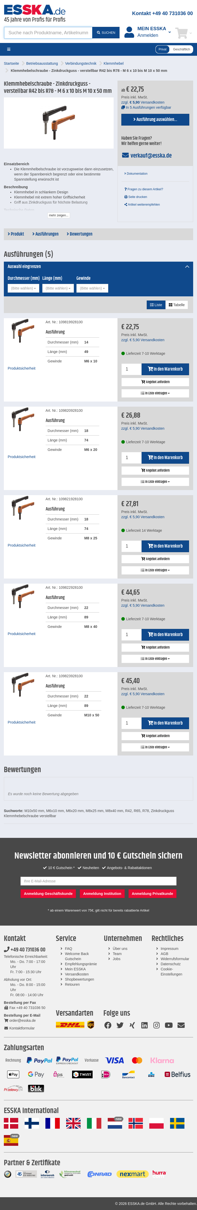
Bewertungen (79, 234)
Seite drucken (135, 197)
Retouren (72, 984)
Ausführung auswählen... (155, 119)
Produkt (16, 234)
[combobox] (23, 288)
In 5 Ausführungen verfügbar (146, 107)
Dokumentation (135, 173)
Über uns (120, 949)
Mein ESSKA (75, 969)
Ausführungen (45, 234)
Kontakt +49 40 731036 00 (162, 13)
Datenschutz (171, 964)
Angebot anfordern (155, 382)
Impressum (169, 949)
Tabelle (177, 305)
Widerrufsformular (175, 959)
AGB (164, 954)
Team (117, 954)
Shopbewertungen (79, 979)
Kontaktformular (19, 1028)
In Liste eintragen (155, 393)
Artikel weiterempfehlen (142, 204)
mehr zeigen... (58, 215)
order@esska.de (20, 1020)
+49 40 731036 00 (24, 950)
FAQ (68, 949)
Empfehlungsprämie (81, 964)
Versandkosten (77, 974)
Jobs (117, 959)
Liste (156, 305)
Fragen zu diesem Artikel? (143, 189)
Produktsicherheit (21, 368)
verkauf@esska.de (146, 155)
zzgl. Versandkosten (142, 102)
